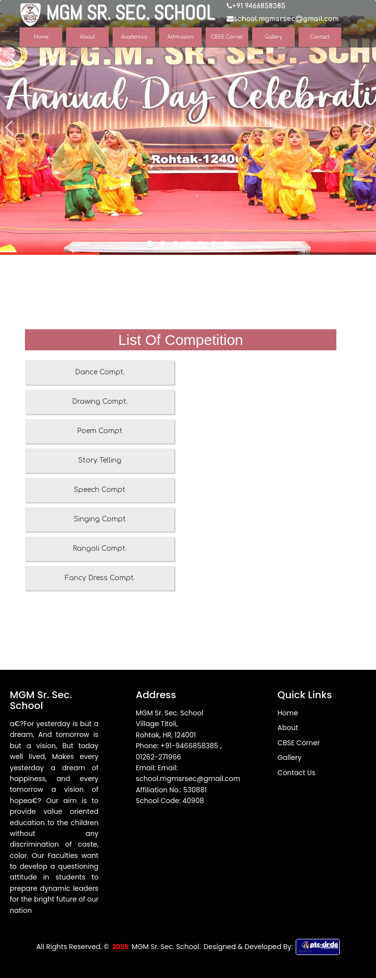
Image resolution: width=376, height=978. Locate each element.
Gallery (290, 757)
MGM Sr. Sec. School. (166, 947)
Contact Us (296, 773)
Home (288, 713)
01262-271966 (158, 757)
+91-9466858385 (190, 746)
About (288, 728)
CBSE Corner (299, 743)
